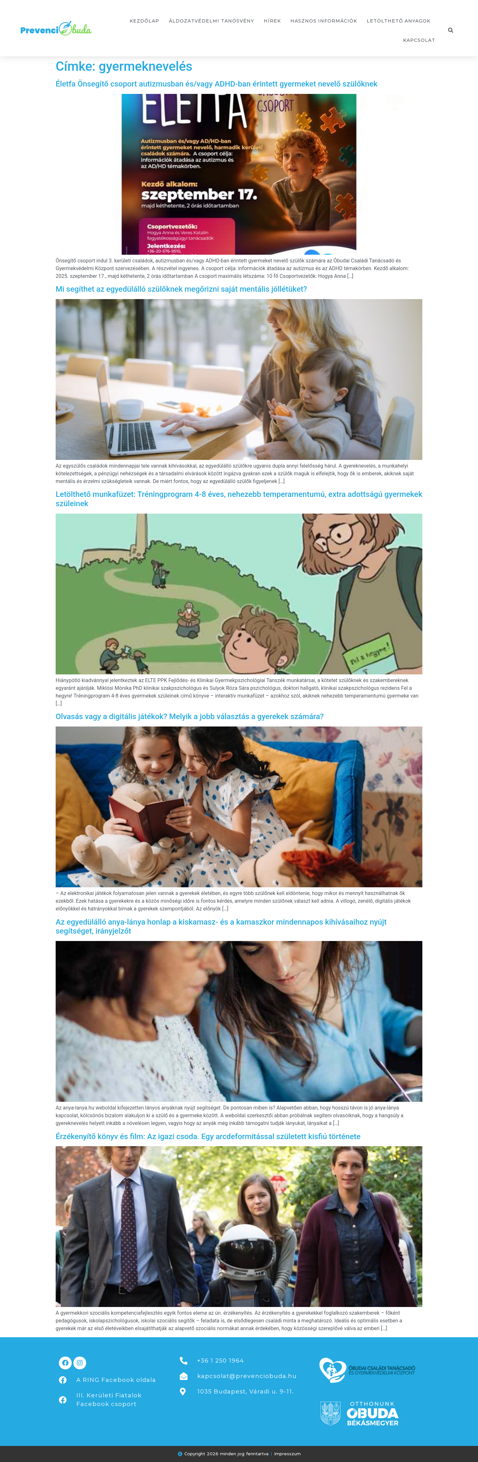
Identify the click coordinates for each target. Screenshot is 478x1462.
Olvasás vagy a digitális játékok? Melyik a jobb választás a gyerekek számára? (190, 716)
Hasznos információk (323, 21)
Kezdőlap (144, 21)
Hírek (272, 21)
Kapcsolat (419, 40)
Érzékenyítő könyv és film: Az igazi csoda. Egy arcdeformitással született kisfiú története (208, 1136)
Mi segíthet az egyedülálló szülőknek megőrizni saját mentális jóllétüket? (181, 289)
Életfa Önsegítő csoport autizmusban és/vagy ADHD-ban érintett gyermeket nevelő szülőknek (217, 83)
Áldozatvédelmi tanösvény (211, 21)
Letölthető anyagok (398, 21)
